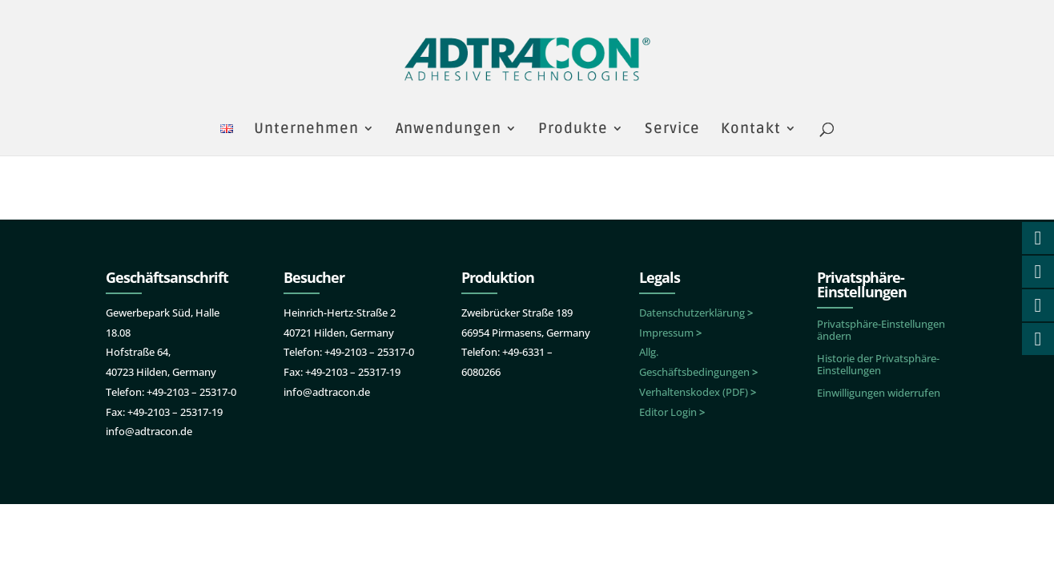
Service (672, 130)
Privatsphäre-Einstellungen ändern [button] (881, 329)
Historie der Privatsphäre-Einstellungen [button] (878, 364)
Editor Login (672, 412)
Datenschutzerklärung (696, 312)
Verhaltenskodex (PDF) (697, 392)
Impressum (670, 332)
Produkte (573, 130)
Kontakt (751, 130)
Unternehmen (306, 130)
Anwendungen (448, 130)
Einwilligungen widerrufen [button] (878, 392)
